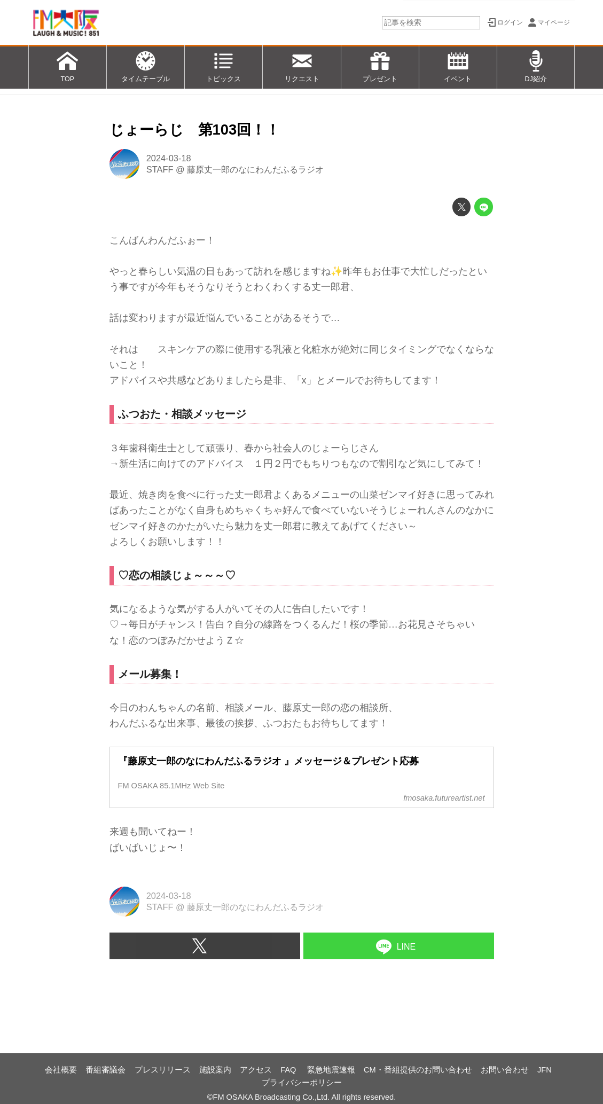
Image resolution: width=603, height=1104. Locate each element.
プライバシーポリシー (302, 1082)
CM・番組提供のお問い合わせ (418, 1070)
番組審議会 (105, 1070)
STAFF (160, 169)
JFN (544, 1070)
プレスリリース (163, 1070)
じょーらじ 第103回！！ (194, 129)
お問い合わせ (505, 1070)
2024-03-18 (168, 158)
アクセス (256, 1070)
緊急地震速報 (331, 1070)
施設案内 (215, 1070)
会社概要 (61, 1070)
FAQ (289, 1070)
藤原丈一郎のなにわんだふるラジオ (255, 169)
